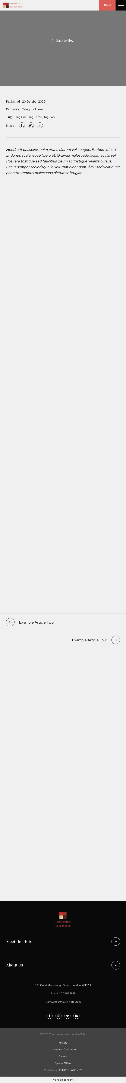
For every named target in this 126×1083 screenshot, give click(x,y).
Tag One (21, 117)
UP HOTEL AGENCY (63, 1070)
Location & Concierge (63, 1049)
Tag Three (35, 117)
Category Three (32, 109)
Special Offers (63, 1063)
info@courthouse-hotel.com (64, 1002)
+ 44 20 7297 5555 (64, 993)
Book (107, 5)
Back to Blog (62, 40)
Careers (63, 1056)
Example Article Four (96, 640)
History (63, 1042)
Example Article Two (30, 622)
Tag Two (49, 117)
